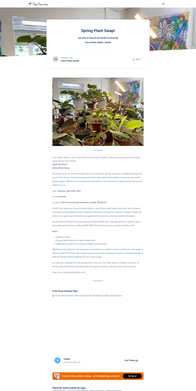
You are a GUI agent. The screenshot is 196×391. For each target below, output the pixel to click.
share (136, 59)
